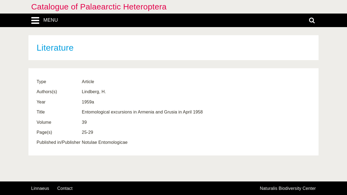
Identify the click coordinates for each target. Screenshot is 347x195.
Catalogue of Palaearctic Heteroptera (98, 6)
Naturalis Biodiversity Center (288, 188)
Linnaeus (40, 188)
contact (64, 188)
